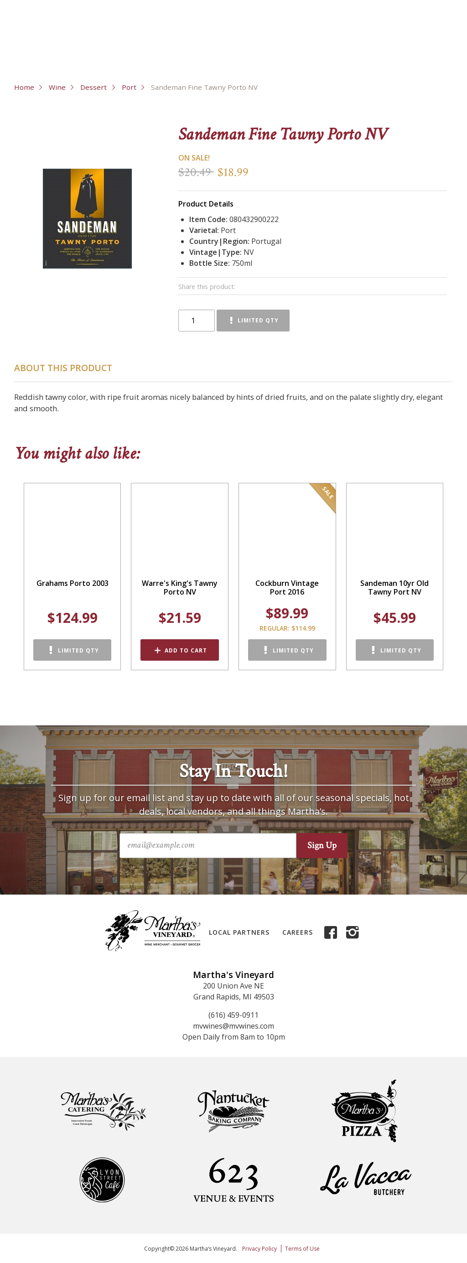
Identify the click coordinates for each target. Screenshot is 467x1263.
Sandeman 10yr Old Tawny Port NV (394, 587)
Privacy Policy (259, 1249)
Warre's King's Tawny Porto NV (180, 587)
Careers (297, 932)
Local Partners (239, 932)
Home (24, 87)
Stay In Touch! (233, 771)
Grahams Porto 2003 (72, 583)
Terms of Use (302, 1249)
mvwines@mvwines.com (233, 1026)
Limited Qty (258, 320)
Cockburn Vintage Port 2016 (287, 587)
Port (129, 87)
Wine (57, 87)
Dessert (93, 87)
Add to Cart (186, 650)
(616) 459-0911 (233, 1015)
